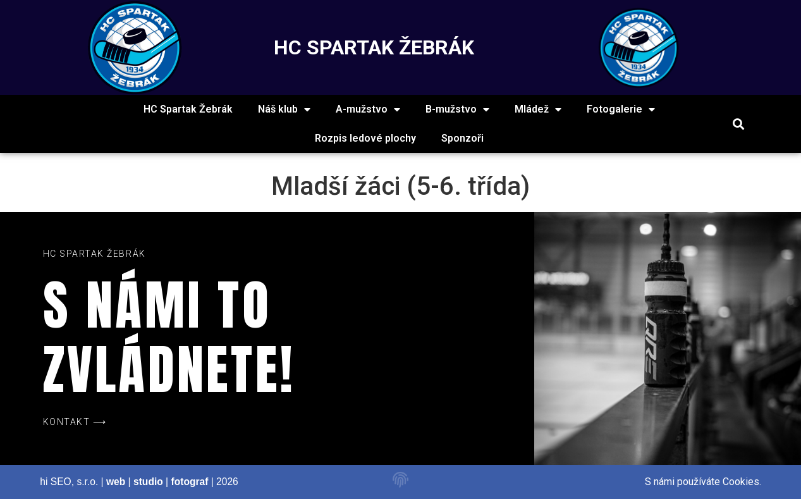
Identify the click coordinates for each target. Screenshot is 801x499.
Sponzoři (462, 138)
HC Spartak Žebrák (188, 109)
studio (148, 481)
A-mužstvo (368, 109)
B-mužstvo (457, 109)
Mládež (538, 109)
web (115, 481)
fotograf (189, 481)
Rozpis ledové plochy (365, 138)
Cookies (741, 482)
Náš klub (284, 109)
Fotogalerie (621, 109)
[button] (738, 124)
